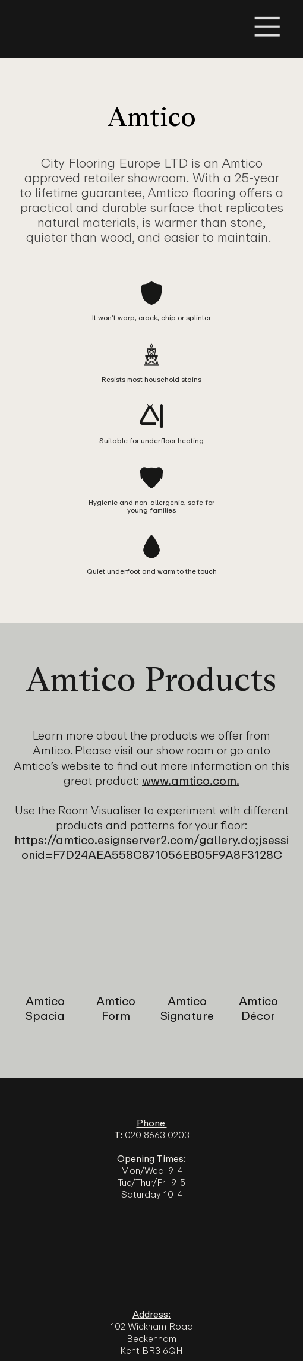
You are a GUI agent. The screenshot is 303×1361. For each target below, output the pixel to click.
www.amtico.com (189, 780)
